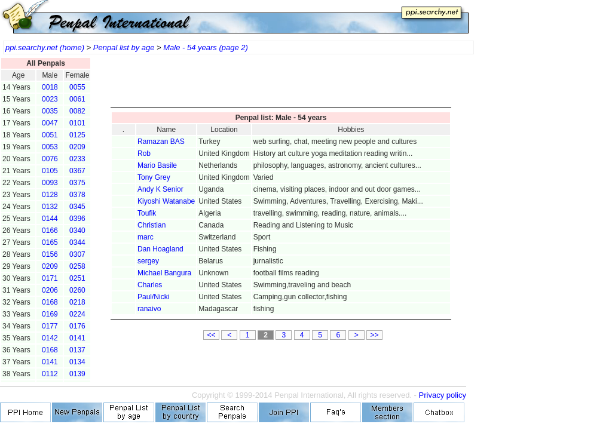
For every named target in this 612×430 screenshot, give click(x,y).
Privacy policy (442, 395)
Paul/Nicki (153, 297)
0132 (50, 206)
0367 (77, 171)
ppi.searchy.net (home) (44, 47)
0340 (77, 230)
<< (211, 335)
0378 (77, 195)
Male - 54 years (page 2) (205, 47)
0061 (77, 99)
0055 (77, 87)
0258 (77, 266)
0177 (50, 326)
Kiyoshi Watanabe (166, 201)
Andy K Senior (160, 189)
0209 (77, 147)
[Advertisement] (281, 84)
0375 (77, 183)
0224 (77, 314)
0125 (77, 135)
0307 (77, 254)
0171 (50, 278)
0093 (50, 183)
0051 (50, 135)
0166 (50, 230)
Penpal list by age (124, 47)
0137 (77, 350)
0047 (50, 123)
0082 (77, 111)
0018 (50, 87)
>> (375, 335)
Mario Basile (157, 165)
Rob (144, 153)
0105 (50, 171)
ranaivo (149, 309)
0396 (77, 218)
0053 (50, 147)
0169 (50, 314)
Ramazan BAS (161, 141)
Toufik (146, 213)
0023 (50, 99)
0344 (77, 242)
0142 (50, 338)
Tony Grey (153, 177)
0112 (50, 374)
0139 (77, 374)
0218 (77, 302)
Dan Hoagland (160, 249)
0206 (50, 290)
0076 (50, 159)
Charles (149, 285)
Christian (151, 225)
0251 (77, 278)
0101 (77, 123)
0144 (50, 218)
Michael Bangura (164, 273)
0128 (50, 195)
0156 (50, 254)
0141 (77, 338)
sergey (148, 261)
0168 (50, 302)
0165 (50, 242)
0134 (77, 362)
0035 (50, 111)
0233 (77, 159)
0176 (77, 326)
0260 (77, 290)
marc (145, 237)
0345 (77, 206)
